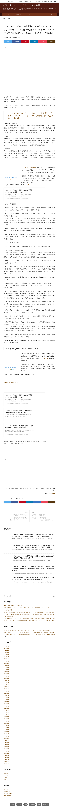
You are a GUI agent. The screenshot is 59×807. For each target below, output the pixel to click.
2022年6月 (6, 697)
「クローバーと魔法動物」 (29, 167)
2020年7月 (6, 746)
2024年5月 (6, 648)
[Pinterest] (25, 41)
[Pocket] (42, 41)
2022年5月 (6, 699)
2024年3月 (6, 652)
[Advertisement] (31, 59)
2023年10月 (6, 663)
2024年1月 (6, 656)
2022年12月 (6, 684)
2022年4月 (6, 701)
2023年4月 (6, 676)
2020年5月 (6, 751)
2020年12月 (6, 736)
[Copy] (51, 41)
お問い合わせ (28, 1)
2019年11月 (6, 764)
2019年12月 (6, 761)
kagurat (53, 493)
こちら (30, 184)
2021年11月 (6, 712)
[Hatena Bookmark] (37, 502)
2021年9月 (6, 716)
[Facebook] (16, 41)
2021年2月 (6, 731)
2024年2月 (6, 654)
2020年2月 (6, 757)
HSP (44, 358)
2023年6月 (6, 671)
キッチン (22, 1)
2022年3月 (6, 704)
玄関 (9, 1)
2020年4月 (6, 753)
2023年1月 (6, 682)
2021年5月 (6, 725)
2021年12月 (6, 710)
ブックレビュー (33, 488)
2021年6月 (6, 723)
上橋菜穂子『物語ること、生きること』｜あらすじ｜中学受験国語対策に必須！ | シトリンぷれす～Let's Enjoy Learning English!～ (29, 634)
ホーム (4, 18)
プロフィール (46, 1)
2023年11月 (6, 661)
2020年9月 (6, 742)
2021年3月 (6, 729)
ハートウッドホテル (24, 488)
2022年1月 (6, 708)
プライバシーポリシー (37, 1)
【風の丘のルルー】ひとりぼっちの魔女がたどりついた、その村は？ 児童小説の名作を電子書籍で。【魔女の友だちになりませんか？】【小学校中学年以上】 (33, 568)
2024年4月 (6, 650)
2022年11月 (6, 686)
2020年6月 (6, 749)
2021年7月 (6, 721)
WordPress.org (7, 795)
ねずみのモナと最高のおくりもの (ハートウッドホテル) (12, 177)
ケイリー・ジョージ (13, 488)
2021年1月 (6, 734)
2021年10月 (6, 714)
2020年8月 (6, 744)
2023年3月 (6, 678)
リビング (16, 1)
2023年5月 (6, 674)
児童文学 (39, 488)
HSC (48, 358)
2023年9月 (6, 665)
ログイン (6, 789)
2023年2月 (6, 680)
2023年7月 (6, 669)
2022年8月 (6, 693)
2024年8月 (6, 646)
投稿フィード (7, 791)
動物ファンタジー (46, 488)
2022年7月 (6, 695)
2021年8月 (6, 719)
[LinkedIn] (34, 41)
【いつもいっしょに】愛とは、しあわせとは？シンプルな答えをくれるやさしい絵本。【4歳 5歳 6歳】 (29, 612)
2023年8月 (6, 667)
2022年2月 (6, 706)
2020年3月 (6, 755)
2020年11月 (6, 738)
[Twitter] (8, 41)
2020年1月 (6, 759)
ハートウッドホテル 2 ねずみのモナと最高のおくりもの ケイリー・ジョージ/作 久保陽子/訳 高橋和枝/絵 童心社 (29, 115)
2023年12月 (6, 659)
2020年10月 (6, 740)
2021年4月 (6, 727)
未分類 (5, 777)
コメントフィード (8, 793)
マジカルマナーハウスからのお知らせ (13, 605)
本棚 (12, 1)
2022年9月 (6, 691)
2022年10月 (6, 689)
